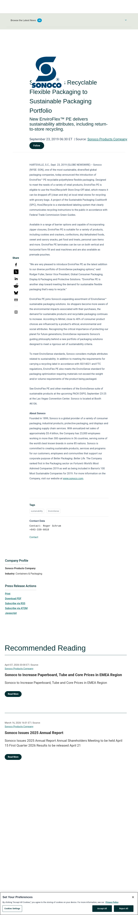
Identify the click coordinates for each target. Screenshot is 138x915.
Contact (33, 537)
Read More (13, 694)
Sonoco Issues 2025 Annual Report (34, 733)
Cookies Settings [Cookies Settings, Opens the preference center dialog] (12, 910)
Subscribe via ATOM (16, 608)
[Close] (133, 898)
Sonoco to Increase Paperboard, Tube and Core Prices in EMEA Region (63, 675)
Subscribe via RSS (15, 603)
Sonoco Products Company (107, 139)
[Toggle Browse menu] (125, 20)
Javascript (11, 613)
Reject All (123, 910)
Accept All (102, 910)
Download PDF (13, 598)
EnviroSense (53, 511)
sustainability (37, 511)
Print (7, 593)
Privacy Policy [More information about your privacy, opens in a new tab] (111, 903)
